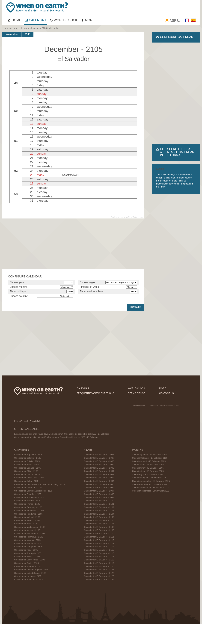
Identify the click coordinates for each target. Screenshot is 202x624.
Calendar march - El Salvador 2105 (149, 461)
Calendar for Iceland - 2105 (27, 517)
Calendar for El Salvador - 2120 (99, 566)
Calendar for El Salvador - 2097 (99, 491)
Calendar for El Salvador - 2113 (99, 543)
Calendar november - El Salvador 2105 (150, 487)
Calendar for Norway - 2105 (27, 540)
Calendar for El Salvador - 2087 (99, 458)
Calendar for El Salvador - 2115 (99, 550)
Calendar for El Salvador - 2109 (99, 530)
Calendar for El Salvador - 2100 (99, 500)
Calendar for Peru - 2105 (26, 550)
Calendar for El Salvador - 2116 (99, 553)
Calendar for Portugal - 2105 (27, 553)
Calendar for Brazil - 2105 (26, 464)
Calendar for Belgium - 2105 (27, 458)
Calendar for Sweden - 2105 (27, 566)
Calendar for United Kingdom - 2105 (31, 570)
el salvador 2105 (38, 28)
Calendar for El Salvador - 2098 (99, 494)
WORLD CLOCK (63, 20)
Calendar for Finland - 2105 (27, 500)
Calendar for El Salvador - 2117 (99, 556)
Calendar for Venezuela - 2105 (28, 579)
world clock (136, 388)
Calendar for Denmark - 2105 (28, 487)
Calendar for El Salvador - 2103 (99, 510)
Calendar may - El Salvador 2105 (148, 468)
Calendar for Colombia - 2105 (28, 474)
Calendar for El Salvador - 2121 (99, 570)
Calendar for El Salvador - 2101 (99, 504)
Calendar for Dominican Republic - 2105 (33, 491)
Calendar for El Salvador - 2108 (99, 527)
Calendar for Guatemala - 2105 (29, 510)
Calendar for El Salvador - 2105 (29, 497)
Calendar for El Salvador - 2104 (99, 514)
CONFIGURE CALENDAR (176, 37)
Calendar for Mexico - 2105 (27, 530)
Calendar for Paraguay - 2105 (28, 546)
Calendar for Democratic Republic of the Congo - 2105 (40, 484)
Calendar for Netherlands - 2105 (29, 533)
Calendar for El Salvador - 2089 (99, 464)
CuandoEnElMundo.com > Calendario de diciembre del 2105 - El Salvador (73, 434)
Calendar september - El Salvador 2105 (151, 481)
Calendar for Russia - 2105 (27, 556)
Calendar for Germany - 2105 (28, 507)
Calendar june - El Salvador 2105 (148, 471)
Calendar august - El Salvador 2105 (149, 477)
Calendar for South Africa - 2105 (29, 560)
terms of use (136, 393)
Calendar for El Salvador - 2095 (99, 484)
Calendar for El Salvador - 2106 (99, 520)
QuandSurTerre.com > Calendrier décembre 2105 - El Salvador (68, 437)
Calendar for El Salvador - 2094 (99, 481)
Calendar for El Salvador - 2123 (99, 576)
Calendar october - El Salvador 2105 (149, 484)
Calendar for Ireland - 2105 (27, 520)
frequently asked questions (95, 393)
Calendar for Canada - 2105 (27, 468)
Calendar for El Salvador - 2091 (99, 471)
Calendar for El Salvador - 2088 (99, 461)
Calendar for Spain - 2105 (26, 563)
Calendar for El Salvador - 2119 (99, 563)
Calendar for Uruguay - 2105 (27, 576)
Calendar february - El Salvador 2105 (149, 458)
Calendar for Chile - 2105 (26, 471)
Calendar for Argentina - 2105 (28, 454)
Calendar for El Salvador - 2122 (99, 573)
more (162, 388)
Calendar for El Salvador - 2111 (99, 537)
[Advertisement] (141, 8)
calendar (23, 28)
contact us (166, 393)
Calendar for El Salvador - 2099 (99, 497)
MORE (88, 20)
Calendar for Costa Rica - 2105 (29, 477)
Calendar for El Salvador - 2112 (99, 540)
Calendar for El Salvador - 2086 (99, 454)
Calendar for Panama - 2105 (27, 543)
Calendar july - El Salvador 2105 (147, 474)
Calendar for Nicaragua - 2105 (28, 537)
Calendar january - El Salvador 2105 (149, 454)
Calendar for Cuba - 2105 (26, 481)
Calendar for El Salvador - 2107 (99, 524)
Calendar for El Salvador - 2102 (99, 507)
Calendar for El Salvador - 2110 (99, 533)
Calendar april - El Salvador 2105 (148, 464)
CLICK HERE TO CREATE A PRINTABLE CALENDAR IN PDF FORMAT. (177, 152)
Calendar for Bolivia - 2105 (27, 461)
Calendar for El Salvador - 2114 (99, 546)
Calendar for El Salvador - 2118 (99, 560)
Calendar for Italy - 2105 (25, 524)
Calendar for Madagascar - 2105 (29, 527)
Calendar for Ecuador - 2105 (27, 494)
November (12, 34)
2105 (27, 34)
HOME (14, 20)
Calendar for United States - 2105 (30, 573)
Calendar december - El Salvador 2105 (150, 491)
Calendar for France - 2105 (27, 504)
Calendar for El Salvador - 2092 (99, 474)
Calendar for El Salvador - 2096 (99, 487)
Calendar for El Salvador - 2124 (99, 579)
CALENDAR (35, 20)
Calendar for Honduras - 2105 (28, 514)
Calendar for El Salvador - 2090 (99, 468)
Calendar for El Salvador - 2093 (99, 477)
